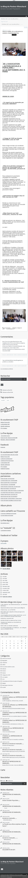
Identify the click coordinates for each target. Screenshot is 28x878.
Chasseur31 (6, 728)
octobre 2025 (6, 590)
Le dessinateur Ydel (5, 424)
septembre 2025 (6, 592)
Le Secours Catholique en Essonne (8, 513)
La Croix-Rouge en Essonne (7, 515)
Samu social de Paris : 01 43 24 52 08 (9, 482)
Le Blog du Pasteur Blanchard (13, 6)
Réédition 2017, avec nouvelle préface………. (11, 19)
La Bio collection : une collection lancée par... (11, 604)
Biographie (4, 660)
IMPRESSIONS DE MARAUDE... (13, 729)
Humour (4, 673)
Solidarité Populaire (5, 468)
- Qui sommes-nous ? (5, 435)
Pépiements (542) (5, 607)
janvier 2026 (5, 584)
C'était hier (4, 662)
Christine (5, 736)
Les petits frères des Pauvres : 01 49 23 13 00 (11, 492)
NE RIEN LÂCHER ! (5, 620)
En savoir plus (9, 876)
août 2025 (5, 594)
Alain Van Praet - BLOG (16, 620)
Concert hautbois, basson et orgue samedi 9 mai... (12, 615)
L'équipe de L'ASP (6, 675)
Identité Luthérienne (5, 426)
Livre (3, 679)
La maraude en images (6, 530)
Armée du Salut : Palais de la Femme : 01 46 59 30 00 (12, 490)
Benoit (4, 744)
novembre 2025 (6, 588)
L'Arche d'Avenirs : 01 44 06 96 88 (8, 484)
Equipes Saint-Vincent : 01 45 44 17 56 (9, 494)
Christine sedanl (7, 713)
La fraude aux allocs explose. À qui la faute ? (14, 825)
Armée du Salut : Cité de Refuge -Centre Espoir (11, 498)
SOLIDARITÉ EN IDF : (9, 850)
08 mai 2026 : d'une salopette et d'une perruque (11, 611)
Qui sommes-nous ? (5, 523)
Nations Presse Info (5, 422)
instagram (3, 447)
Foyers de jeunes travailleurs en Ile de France (11, 500)
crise (8, 400)
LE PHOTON (12, 609)
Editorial (4, 668)
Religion (4, 683)
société (3, 400)
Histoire (4, 670)
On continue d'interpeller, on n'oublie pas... (10, 627)
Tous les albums (6, 568)
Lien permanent (6, 328)
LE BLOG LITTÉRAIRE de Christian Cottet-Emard (13, 615)
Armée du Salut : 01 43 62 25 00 (7, 478)
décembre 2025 (6, 586)
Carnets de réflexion (9, 705)
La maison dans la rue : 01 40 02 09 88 (9, 480)
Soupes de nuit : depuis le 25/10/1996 (9, 437)
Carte (3, 770)
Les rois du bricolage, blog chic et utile (9, 454)
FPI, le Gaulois (4, 428)
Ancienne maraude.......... (17, 750)
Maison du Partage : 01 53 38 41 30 (8, 488)
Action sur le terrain (6, 658)
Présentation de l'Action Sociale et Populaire (12, 681)
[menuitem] (12, 19)
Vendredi (3, 618)
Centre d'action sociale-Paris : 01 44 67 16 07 (10, 486)
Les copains (5, 677)
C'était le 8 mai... (4, 609)
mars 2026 (5, 580)
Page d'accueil (4, 21)
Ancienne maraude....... (16, 744)
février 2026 (5, 582)
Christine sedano (7, 697)
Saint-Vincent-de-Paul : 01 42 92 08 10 (9, 496)
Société (4, 687)
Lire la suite (3, 543)
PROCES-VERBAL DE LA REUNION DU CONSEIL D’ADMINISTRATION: (12, 32)
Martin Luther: (4, 625)
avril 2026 (5, 578)
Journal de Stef (10, 618)
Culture (3, 664)
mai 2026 (4, 576)
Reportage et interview (7, 685)
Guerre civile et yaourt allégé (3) (17, 607)
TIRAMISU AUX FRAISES (6, 622)
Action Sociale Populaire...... (11, 800)
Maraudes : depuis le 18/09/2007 (8, 439)
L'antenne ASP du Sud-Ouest (7, 460)
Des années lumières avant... (8, 666)
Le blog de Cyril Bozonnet (6, 458)
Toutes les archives (7, 596)
